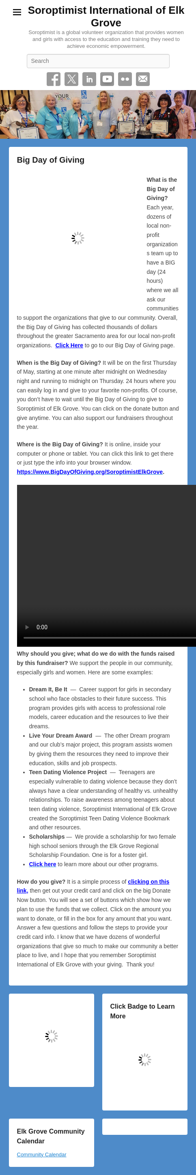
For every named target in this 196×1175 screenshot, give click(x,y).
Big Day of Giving (51, 159)
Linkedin (89, 79)
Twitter (71, 79)
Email (143, 79)
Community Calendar (42, 1154)
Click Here (69, 345)
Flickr (125, 79)
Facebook (53, 79)
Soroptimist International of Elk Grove (106, 16)
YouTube (107, 79)
